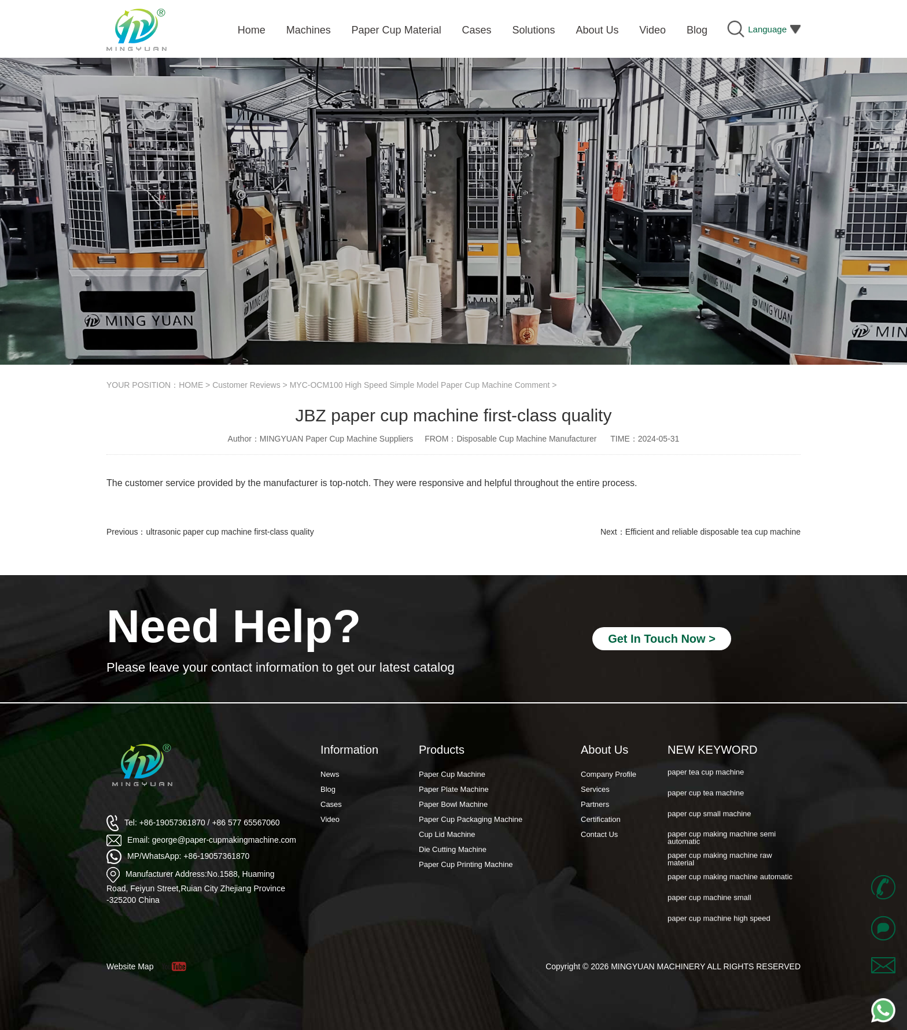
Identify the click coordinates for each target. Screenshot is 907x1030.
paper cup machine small (709, 905)
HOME (191, 385)
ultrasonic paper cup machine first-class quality (230, 531)
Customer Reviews (246, 385)
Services (595, 789)
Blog (327, 789)
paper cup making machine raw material (720, 865)
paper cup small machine (709, 821)
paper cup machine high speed (719, 925)
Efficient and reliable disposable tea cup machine (713, 531)
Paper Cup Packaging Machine (470, 819)
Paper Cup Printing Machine (466, 864)
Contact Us (599, 834)
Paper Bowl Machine (453, 804)
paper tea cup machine (706, 779)
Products (441, 749)
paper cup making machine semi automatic (722, 845)
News (330, 774)
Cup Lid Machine (447, 834)
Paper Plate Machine (454, 789)
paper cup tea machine (706, 800)
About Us (604, 749)
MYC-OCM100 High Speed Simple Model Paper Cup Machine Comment (420, 385)
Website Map (129, 966)
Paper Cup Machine (452, 774)
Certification (601, 819)
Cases (331, 804)
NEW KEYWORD (713, 749)
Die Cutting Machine (452, 849)
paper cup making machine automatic (730, 884)
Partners (595, 804)
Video (330, 819)
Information (349, 749)
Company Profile (608, 774)
